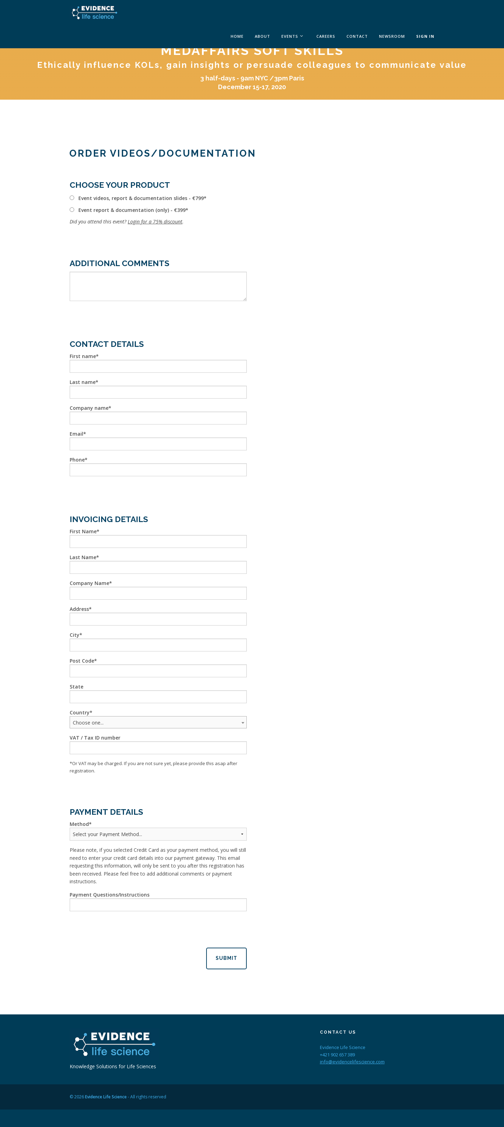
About (262, 36)
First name (83, 356)
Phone (77, 459)
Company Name (89, 583)
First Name (83, 531)
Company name (89, 408)
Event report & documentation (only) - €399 (132, 210)
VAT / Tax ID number (95, 737)
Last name (83, 382)
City (74, 635)
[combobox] (158, 722)
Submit (226, 958)
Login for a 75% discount (155, 221)
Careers (325, 36)
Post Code (82, 660)
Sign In (425, 36)
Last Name (83, 557)
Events (289, 36)
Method (79, 824)
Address (79, 609)
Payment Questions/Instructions (109, 894)
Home (237, 36)
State (76, 686)
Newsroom (392, 36)
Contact (357, 36)
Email (76, 433)
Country (80, 712)
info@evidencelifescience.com (352, 1061)
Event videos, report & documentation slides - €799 (141, 198)
